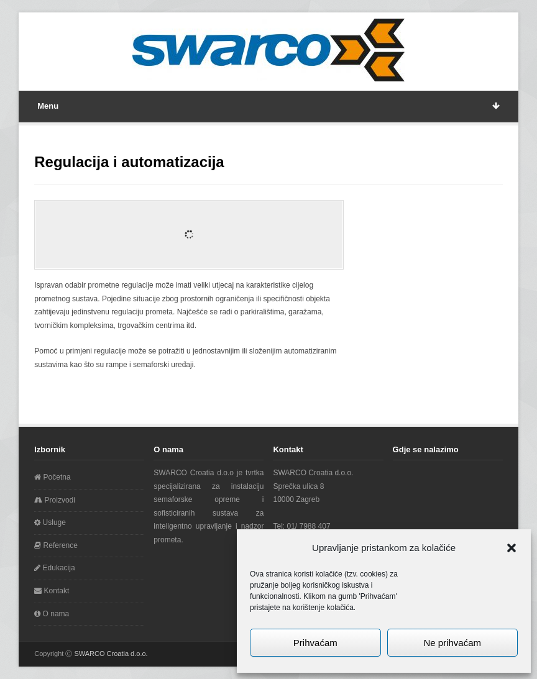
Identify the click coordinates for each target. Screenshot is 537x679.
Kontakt (51, 590)
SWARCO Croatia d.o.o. (110, 653)
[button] (511, 548)
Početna (52, 477)
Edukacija (54, 567)
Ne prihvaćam (452, 642)
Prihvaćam (315, 642)
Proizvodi (54, 500)
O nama (51, 613)
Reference (56, 545)
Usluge (50, 522)
